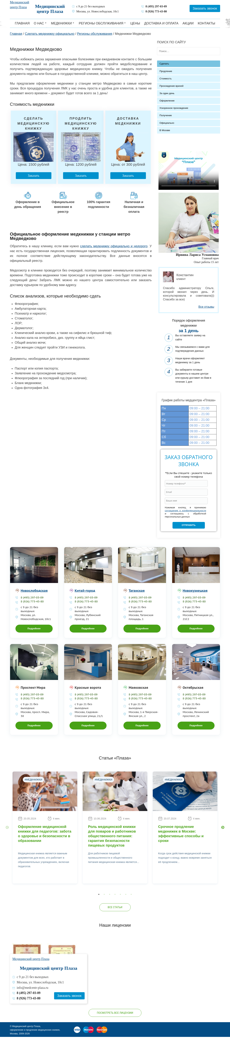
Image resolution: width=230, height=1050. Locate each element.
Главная (22, 23)
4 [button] (115, 906)
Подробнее (34, 640)
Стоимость (166, 78)
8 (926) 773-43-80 (156, 11)
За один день (167, 93)
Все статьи (115, 919)
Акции (188, 23)
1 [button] (99, 906)
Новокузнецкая (195, 603)
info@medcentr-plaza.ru (32, 999)
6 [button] (126, 906)
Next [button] (223, 839)
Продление (166, 71)
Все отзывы (206, 306)
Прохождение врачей (171, 86)
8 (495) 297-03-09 (156, 6)
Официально (167, 123)
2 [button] (104, 906)
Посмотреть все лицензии (115, 1024)
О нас (39, 23)
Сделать (164, 63)
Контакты (206, 23)
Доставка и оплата (161, 23)
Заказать (33, 175)
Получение (166, 115)
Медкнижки (61, 23)
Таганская (137, 603)
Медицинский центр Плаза (50, 9)
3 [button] (109, 906)
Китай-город (85, 603)
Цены (135, 23)
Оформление (167, 100)
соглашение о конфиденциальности (185, 522)
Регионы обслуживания (101, 23)
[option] (45, 840)
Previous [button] (7, 839)
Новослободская (34, 603)
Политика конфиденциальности (47, 1045)
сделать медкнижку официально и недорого (114, 246)
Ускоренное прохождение (174, 108)
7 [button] (131, 906)
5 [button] (120, 906)
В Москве (165, 130)
